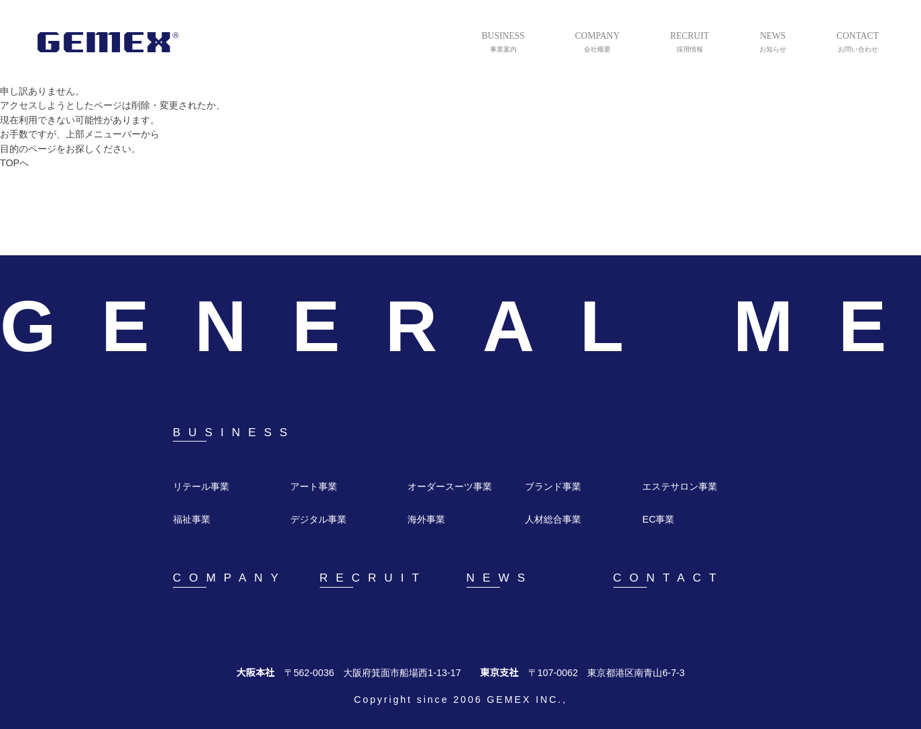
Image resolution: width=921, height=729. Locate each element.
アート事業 (313, 487)
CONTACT (668, 578)
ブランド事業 (553, 487)
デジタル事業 (318, 520)
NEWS (498, 578)
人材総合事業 (553, 520)
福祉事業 (191, 520)
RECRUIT (370, 578)
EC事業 (657, 520)
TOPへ (15, 163)
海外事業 (426, 520)
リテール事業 (201, 487)
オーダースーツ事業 (449, 487)
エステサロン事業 (679, 487)
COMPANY (227, 578)
